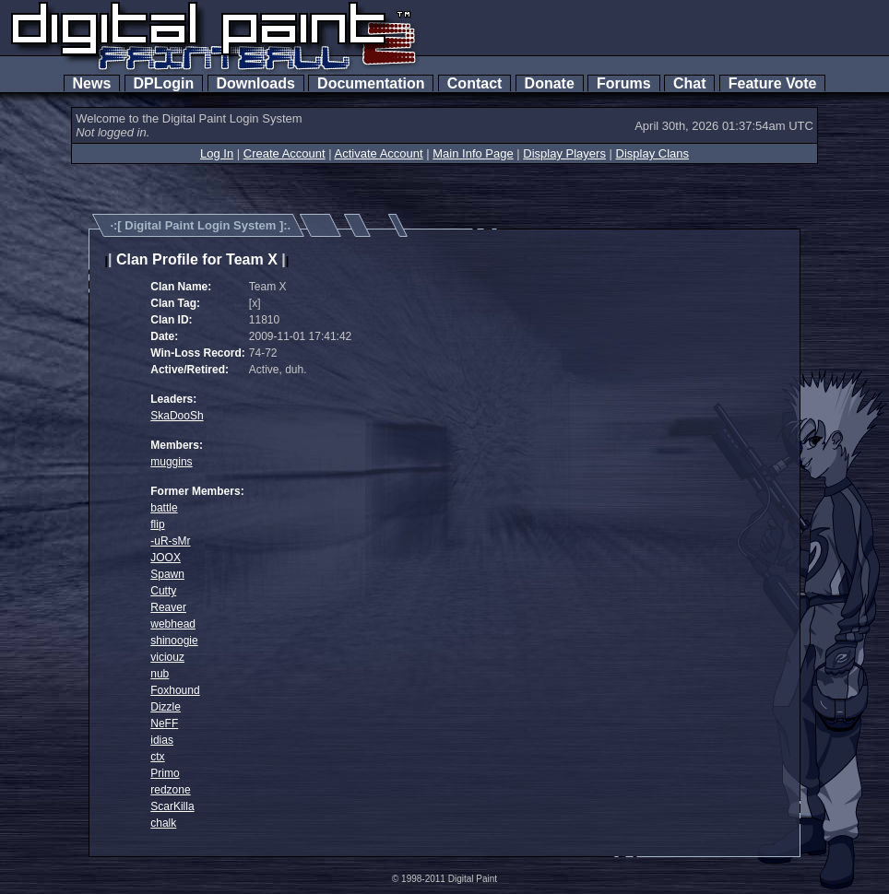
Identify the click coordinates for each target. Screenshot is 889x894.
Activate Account (379, 153)
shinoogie (173, 640)
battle (163, 507)
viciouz (167, 657)
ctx (157, 756)
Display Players (564, 153)
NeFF (164, 723)
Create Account (284, 153)
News (92, 83)
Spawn (167, 574)
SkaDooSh (176, 415)
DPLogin (164, 83)
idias (161, 740)
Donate (549, 83)
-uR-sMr (170, 541)
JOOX (165, 557)
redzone (170, 789)
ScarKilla (172, 806)
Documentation (371, 83)
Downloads (255, 83)
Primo (164, 773)
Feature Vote (772, 83)
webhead (173, 624)
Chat (689, 83)
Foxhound (174, 690)
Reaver (168, 607)
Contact (474, 83)
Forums (623, 83)
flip (157, 524)
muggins (171, 461)
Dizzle (165, 706)
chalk (163, 823)
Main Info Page (473, 153)
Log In (216, 153)
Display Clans (652, 153)
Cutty (163, 590)
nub (159, 673)
